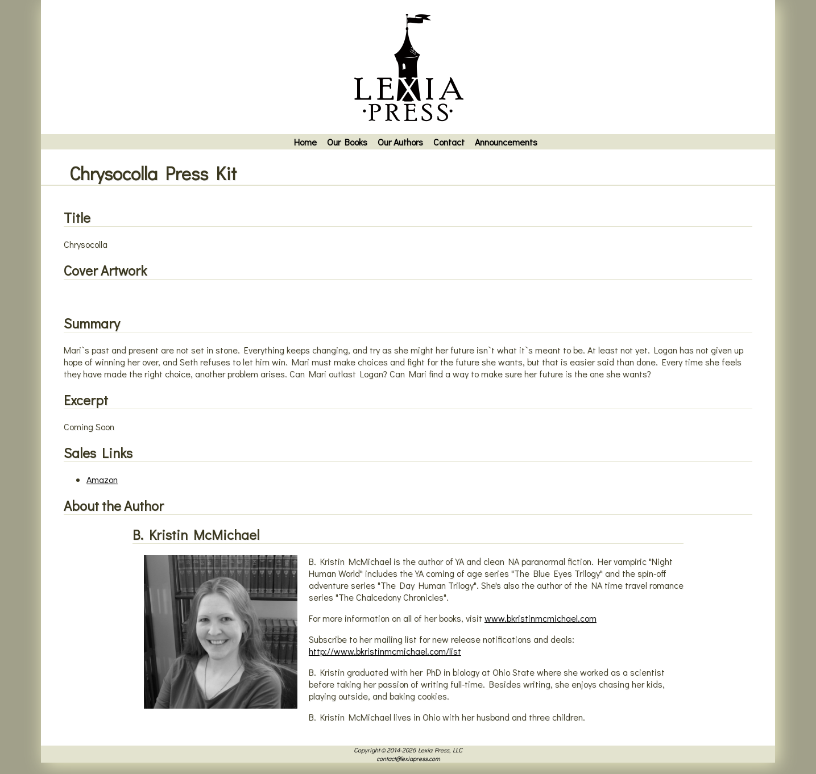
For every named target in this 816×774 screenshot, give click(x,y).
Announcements (506, 142)
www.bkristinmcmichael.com (540, 618)
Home (305, 142)
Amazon (102, 479)
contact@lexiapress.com (408, 758)
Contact (449, 142)
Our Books (347, 142)
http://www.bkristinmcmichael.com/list (385, 651)
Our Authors (400, 142)
